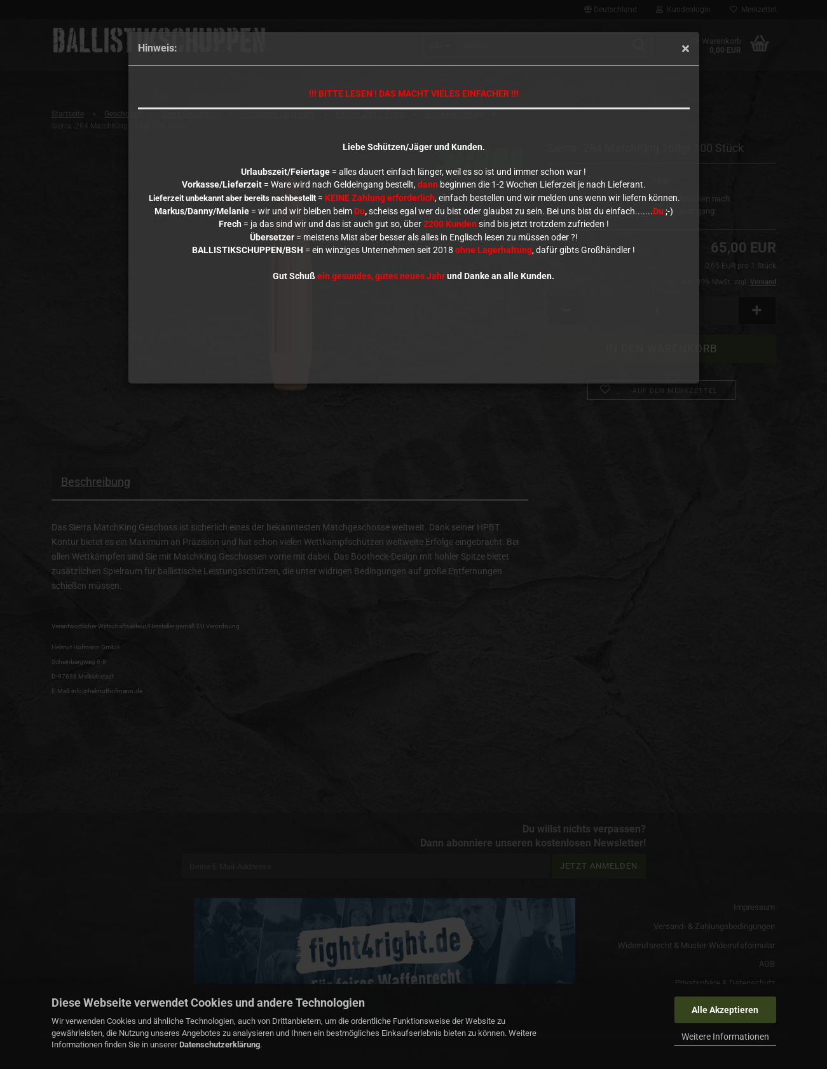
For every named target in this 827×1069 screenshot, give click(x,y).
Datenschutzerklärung (219, 1044)
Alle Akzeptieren (725, 1010)
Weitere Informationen (725, 1036)
